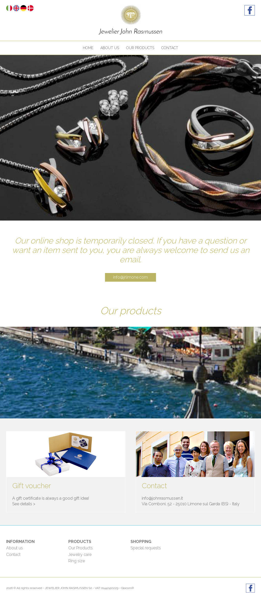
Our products (140, 48)
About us (109, 48)
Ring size (76, 560)
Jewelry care (80, 554)
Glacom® (127, 588)
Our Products (80, 548)
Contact (169, 48)
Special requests (145, 548)
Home (88, 48)
